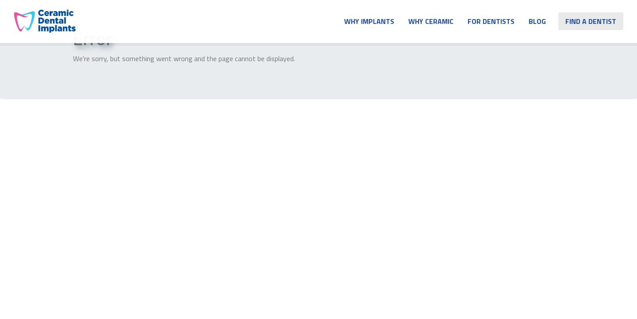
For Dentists (491, 21)
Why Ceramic (430, 21)
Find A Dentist (590, 21)
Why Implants (369, 21)
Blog (537, 21)
